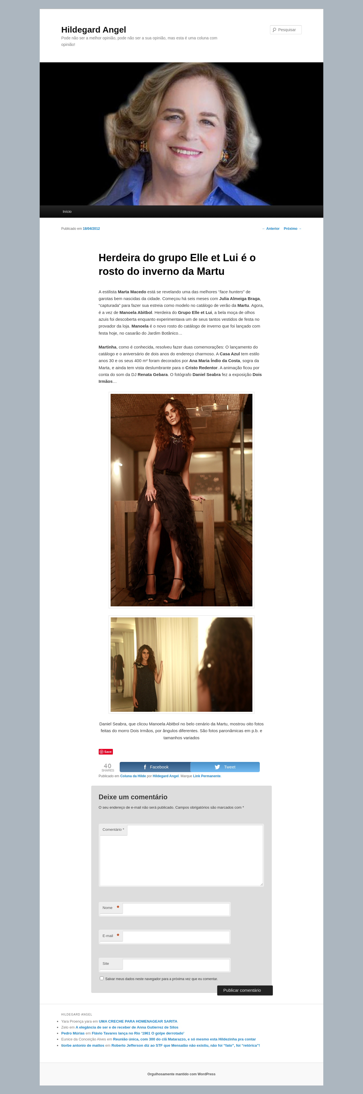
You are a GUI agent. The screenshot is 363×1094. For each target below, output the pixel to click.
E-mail (111, 936)
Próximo (293, 229)
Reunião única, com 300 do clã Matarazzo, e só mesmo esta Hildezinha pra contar (184, 1039)
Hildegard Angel (93, 29)
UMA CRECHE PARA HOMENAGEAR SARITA (138, 1021)
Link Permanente (207, 776)
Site (106, 963)
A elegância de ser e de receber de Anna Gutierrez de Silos (127, 1027)
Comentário (113, 829)
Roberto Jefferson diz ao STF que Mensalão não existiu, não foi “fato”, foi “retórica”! (185, 1045)
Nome (111, 908)
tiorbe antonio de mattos (82, 1045)
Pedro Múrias (73, 1033)
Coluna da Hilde (133, 776)
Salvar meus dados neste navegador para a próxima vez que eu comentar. (161, 979)
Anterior (271, 229)
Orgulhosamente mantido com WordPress (181, 1074)
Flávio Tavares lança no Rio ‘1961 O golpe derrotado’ (138, 1033)
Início (67, 211)
